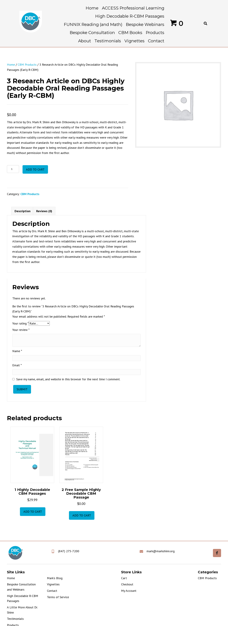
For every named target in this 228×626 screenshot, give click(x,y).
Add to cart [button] (32, 512)
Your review (20, 330)
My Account (128, 591)
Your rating (20, 323)
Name (17, 351)
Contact (52, 591)
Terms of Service (58, 597)
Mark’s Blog (55, 578)
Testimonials (15, 619)
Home (11, 65)
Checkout (127, 584)
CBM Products (27, 65)
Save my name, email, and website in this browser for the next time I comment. (68, 379)
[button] (217, 553)
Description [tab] (22, 211)
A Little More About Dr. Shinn (22, 609)
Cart (124, 578)
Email (17, 365)
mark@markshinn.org (161, 551)
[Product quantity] (13, 169)
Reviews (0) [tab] (44, 211)
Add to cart (35, 169)
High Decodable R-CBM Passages (22, 598)
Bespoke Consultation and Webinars (21, 586)
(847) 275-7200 (68, 551)
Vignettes (53, 584)
